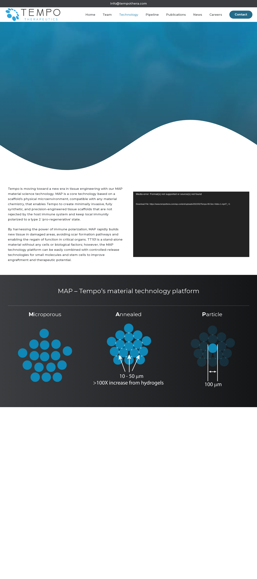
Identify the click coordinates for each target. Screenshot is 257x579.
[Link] (33, 14)
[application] (191, 224)
